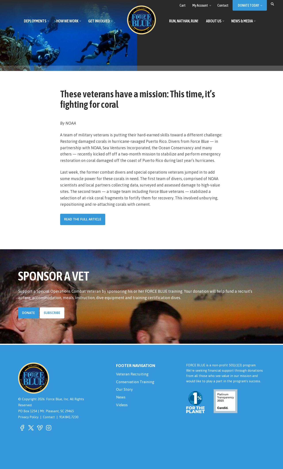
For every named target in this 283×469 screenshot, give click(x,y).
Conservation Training (135, 382)
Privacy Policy (28, 417)
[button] (272, 4)
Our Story (124, 390)
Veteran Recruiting (133, 374)
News (121, 398)
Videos (122, 406)
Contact (49, 417)
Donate (28, 313)
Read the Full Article (82, 219)
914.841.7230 (69, 417)
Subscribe (52, 313)
